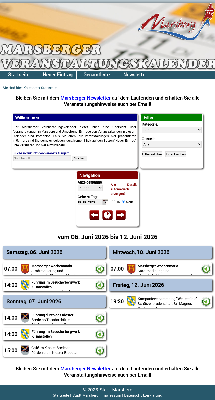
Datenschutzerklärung (143, 395)
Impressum (111, 395)
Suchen (79, 158)
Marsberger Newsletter (85, 98)
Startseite (61, 395)
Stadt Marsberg (85, 395)
